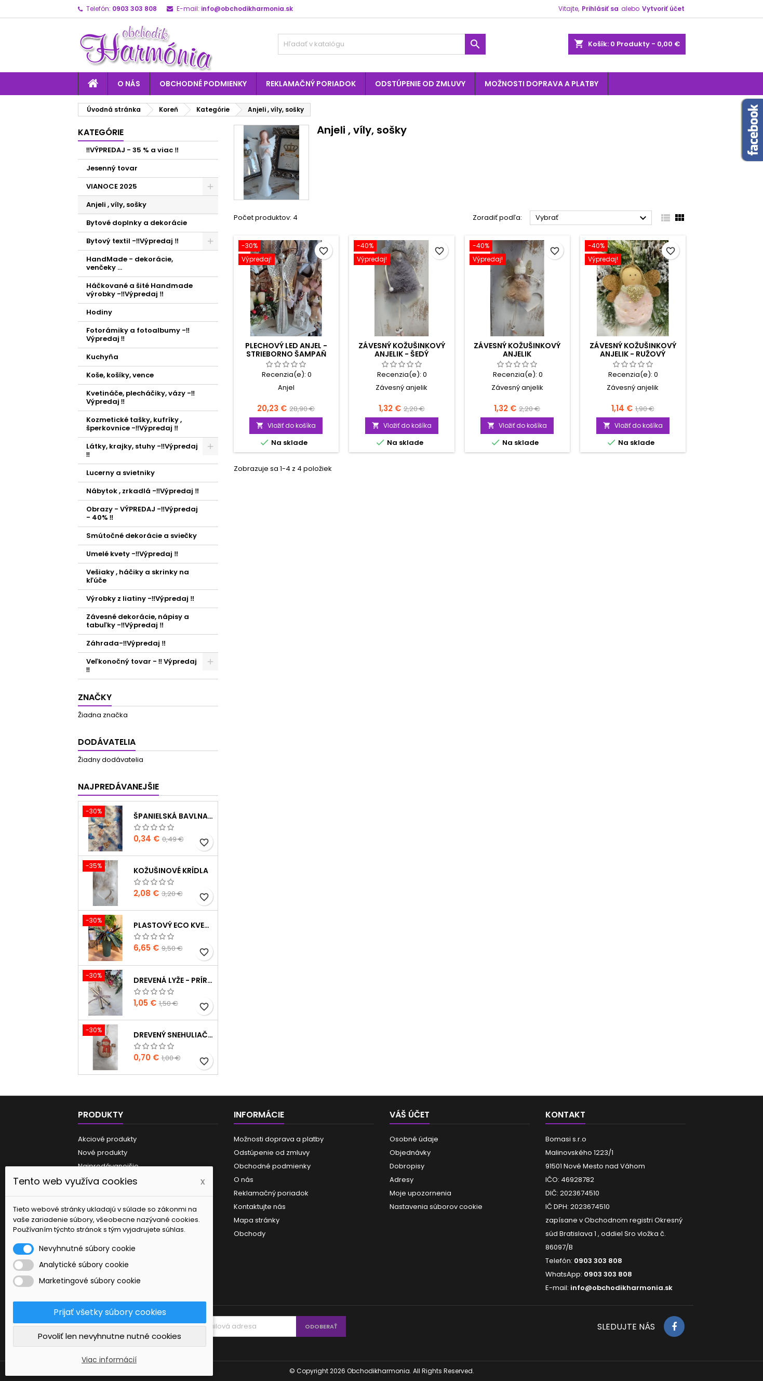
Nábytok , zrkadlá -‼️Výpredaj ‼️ (142, 491)
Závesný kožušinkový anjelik (517, 349)
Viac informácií (109, 1359)
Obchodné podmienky (203, 83)
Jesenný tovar (112, 168)
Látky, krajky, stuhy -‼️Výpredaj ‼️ (142, 450)
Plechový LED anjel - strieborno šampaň (286, 349)
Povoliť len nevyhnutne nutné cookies (109, 1336)
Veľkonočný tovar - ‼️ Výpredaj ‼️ (141, 665)
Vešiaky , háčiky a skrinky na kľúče (137, 576)
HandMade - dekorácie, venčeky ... (129, 263)
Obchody (249, 1234)
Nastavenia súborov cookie (436, 1207)
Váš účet (410, 1115)
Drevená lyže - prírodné (173, 980)
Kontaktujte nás (260, 1207)
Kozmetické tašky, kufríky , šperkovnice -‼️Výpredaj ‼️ (134, 424)
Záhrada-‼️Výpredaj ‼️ (126, 643)
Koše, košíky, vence (120, 375)
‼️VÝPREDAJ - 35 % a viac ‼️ (132, 150)
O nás (128, 83)
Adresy (401, 1180)
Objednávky (410, 1153)
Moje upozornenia (420, 1193)
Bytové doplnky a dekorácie (136, 223)
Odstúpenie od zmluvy (420, 83)
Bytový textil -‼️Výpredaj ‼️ (132, 241)
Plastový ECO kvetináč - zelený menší (173, 925)
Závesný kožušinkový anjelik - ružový (633, 349)
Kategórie (101, 132)
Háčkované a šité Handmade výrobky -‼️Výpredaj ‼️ (139, 290)
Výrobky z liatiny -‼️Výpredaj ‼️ (140, 598)
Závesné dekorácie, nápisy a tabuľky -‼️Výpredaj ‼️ (137, 621)
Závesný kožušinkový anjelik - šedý (401, 349)
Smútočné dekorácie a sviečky (141, 536)
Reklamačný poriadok (311, 83)
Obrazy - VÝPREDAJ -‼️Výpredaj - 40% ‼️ (142, 513)
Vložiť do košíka (286, 425)
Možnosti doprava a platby (541, 83)
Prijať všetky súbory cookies (109, 1312)
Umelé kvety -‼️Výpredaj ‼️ (132, 554)
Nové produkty (102, 1153)
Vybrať (592, 218)
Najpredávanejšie (118, 787)
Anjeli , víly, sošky (116, 204)
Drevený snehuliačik (173, 1035)
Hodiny (99, 312)
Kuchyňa (102, 357)
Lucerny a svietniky (120, 473)
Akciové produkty (107, 1139)
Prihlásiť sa (600, 8)
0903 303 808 (134, 8)
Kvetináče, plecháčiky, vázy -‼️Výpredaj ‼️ (140, 397)
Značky (95, 697)
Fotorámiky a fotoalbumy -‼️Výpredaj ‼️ (138, 334)
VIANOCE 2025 (111, 186)
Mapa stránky (256, 1220)
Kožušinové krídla (170, 870)
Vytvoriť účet (663, 8)
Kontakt (565, 1115)
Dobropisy (407, 1166)
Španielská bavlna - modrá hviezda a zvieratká (173, 816)
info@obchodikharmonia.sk (247, 8)
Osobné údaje (414, 1139)
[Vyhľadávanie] (382, 44)
